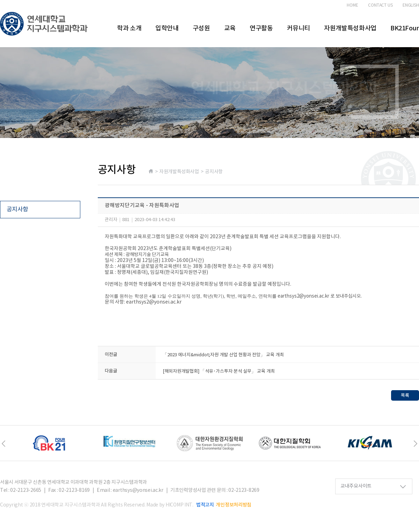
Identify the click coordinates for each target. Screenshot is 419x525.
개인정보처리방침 (233, 505)
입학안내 (167, 28)
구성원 (201, 28)
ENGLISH (411, 5)
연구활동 (261, 28)
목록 (405, 395)
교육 (230, 28)
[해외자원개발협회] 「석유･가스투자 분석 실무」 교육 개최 (219, 371)
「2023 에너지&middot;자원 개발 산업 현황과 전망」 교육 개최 (223, 355)
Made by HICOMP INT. (169, 505)
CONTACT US (380, 5)
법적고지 (205, 505)
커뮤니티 (298, 28)
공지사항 (17, 209)
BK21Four (404, 28)
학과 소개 (129, 28)
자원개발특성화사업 (350, 28)
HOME (352, 5)
